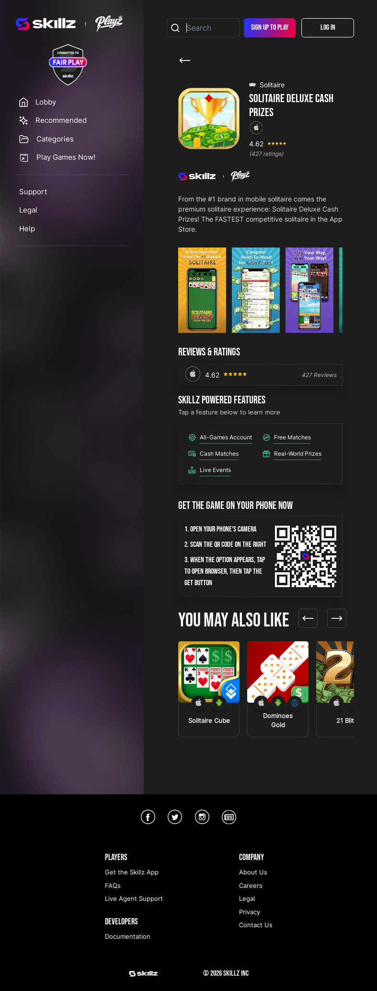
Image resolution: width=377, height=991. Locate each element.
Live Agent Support (134, 898)
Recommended (61, 120)
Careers (251, 885)
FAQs (113, 885)
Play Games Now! (65, 157)
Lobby (45, 101)
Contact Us (256, 925)
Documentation (127, 936)
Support (33, 191)
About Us (253, 872)
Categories (55, 138)
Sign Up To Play (269, 27)
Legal (28, 209)
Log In (327, 27)
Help (27, 228)
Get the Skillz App (132, 872)
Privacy (249, 912)
